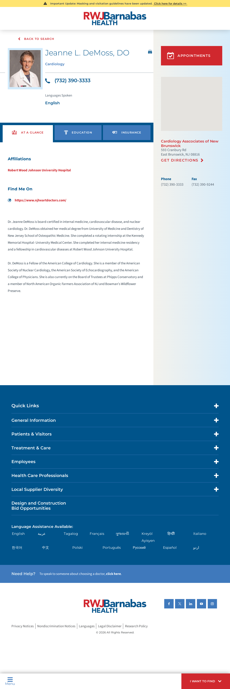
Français (97, 534)
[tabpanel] (77, 226)
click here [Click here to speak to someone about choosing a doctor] (113, 574)
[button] (205, 681)
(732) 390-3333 (67, 80)
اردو (196, 548)
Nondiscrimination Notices (56, 626)
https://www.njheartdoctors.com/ (37, 200)
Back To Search (36, 39)
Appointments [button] (189, 55)
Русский (139, 548)
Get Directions (179, 160)
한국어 (17, 548)
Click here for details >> (170, 3)
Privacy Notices (22, 626)
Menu (10, 681)
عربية (42, 534)
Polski (77, 548)
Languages (87, 626)
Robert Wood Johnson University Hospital (39, 170)
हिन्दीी (171, 534)
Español (170, 548)
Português (112, 548)
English (18, 534)
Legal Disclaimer (110, 626)
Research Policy (136, 626)
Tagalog (71, 534)
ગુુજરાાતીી (122, 534)
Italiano (199, 534)
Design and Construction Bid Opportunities (38, 506)
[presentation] (28, 132)
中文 (45, 548)
